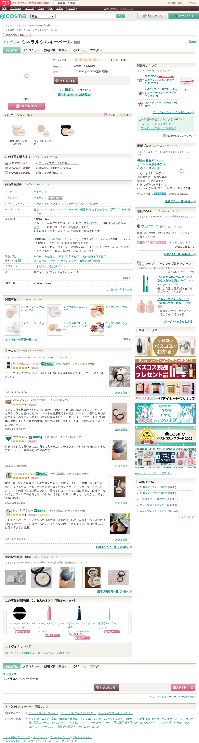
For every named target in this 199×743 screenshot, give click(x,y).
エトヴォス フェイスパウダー (78, 713)
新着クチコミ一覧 (112, 547)
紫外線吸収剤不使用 (94, 256)
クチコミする (66, 80)
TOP (4, 8)
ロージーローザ (16, 628)
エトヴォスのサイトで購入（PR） (58, 163)
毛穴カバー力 (41, 722)
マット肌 (72, 722)
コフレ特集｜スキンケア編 (154, 505)
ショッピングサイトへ (22, 631)
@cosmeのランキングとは (181, 136)
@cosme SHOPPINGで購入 (54, 168)
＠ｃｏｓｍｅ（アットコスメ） (153, 473)
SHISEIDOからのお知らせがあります (165, 76)
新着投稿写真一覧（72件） (113, 591)
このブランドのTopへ (21, 652)
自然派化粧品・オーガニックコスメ (78, 726)
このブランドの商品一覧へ (56, 652)
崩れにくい (58, 722)
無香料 (38, 256)
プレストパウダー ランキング (158, 128)
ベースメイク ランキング (156, 123)
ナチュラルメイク (172, 718)
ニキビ (45, 718)
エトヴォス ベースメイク (43, 713)
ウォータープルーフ (99, 722)
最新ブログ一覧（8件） (179, 201)
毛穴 (36, 227)
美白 (54, 718)
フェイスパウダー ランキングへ (172, 112)
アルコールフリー (44, 260)
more (125, 278)
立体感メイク (148, 722)
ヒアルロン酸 (53, 238)
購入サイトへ (26, 106)
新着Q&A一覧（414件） (178, 254)
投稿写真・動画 (56, 50)
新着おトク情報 (66, 3)
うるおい (33, 718)
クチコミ (31, 50)
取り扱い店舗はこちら (51, 172)
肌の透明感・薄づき (126, 722)
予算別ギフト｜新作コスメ (154, 499)
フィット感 (164, 722)
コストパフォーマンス (41, 726)
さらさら (113, 223)
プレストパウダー (87, 203)
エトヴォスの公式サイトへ (49, 266)
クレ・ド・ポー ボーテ (79, 631)
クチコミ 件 (63, 89)
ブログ (41, 8)
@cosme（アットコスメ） (64, 741)
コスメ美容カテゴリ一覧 (16, 737)
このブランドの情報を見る (17, 35)
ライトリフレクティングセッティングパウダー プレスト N (161, 93)
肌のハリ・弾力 (134, 718)
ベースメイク (42, 203)
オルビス (42, 631)
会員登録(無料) (175, 3)
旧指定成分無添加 (90, 260)
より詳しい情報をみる (119, 289)
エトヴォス (11, 42)
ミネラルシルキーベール (46, 42)
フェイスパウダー (63, 203)
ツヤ (82, 722)
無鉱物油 (50, 256)
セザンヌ (102, 628)
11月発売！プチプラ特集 (153, 493)
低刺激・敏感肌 (68, 718)
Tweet (192, 41)
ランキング (15, 8)
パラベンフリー (67, 260)
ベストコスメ (126, 8)
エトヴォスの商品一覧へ (19, 339)
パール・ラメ (182, 722)
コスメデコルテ (153, 102)
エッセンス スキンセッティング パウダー (161, 81)
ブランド (29, 8)
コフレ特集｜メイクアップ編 (156, 510)
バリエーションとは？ (119, 115)
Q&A (50, 8)
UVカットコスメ (113, 718)
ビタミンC (103, 238)
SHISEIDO (151, 76)
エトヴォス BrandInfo (56, 198)
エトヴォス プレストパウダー (115, 713)
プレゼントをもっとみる (178, 321)
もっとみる (187, 516)
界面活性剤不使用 (68, 256)
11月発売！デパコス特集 (153, 487)
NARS (148, 89)
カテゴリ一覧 (111, 8)
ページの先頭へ (174, 696)
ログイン (192, 3)
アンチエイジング (90, 718)
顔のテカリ (152, 718)
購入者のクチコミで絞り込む (74, 94)
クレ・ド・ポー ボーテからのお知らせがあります (77, 634)
